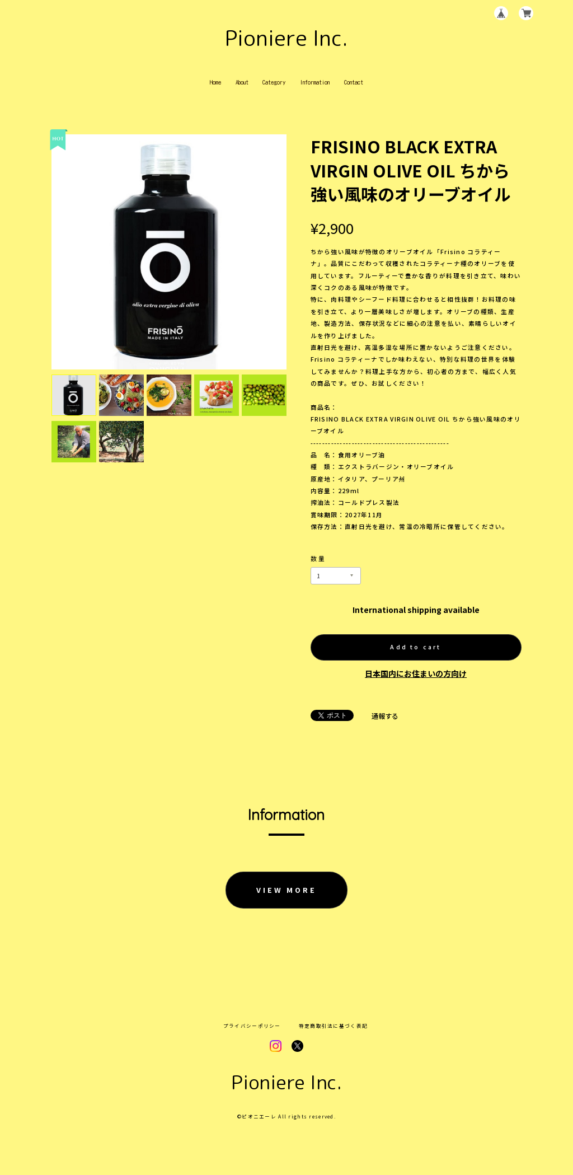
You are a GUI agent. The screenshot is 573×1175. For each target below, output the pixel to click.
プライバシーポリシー (252, 1025)
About (242, 82)
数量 (318, 558)
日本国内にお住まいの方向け (416, 673)
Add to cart (415, 647)
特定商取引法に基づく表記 (333, 1025)
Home (215, 82)
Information (315, 82)
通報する (385, 716)
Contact (353, 82)
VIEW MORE (286, 889)
